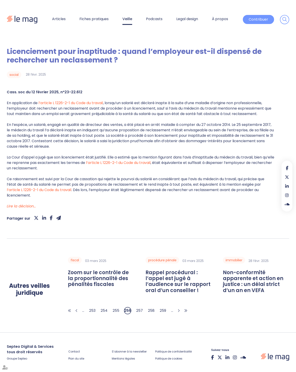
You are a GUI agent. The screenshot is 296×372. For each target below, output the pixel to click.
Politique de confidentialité (173, 351)
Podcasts (154, 19)
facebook (287, 168)
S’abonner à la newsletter (129, 351)
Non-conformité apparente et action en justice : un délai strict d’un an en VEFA (253, 282)
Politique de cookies (168, 358)
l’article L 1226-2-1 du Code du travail (70, 103)
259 (163, 310)
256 (127, 310)
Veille (127, 19)
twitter (287, 177)
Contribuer (258, 19)
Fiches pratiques (94, 19)
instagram (287, 195)
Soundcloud (287, 204)
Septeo (22, 358)
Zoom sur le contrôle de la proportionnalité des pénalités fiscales (98, 279)
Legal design (187, 19)
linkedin (287, 186)
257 (139, 310)
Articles (59, 19)
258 (151, 310)
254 (104, 310)
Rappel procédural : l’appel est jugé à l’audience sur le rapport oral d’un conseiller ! (178, 282)
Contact (74, 351)
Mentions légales (123, 358)
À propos (220, 19)
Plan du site (76, 358)
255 (116, 310)
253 (92, 310)
